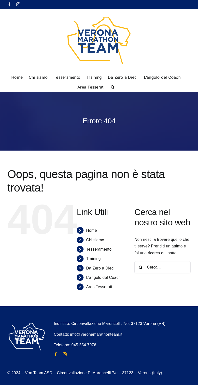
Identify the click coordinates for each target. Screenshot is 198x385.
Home (91, 230)
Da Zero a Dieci (100, 268)
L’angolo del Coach (103, 277)
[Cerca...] (162, 267)
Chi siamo (95, 240)
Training (93, 259)
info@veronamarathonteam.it (96, 334)
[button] (112, 86)
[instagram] (65, 354)
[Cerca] (140, 267)
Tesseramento (99, 249)
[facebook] (56, 354)
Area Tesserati (99, 287)
